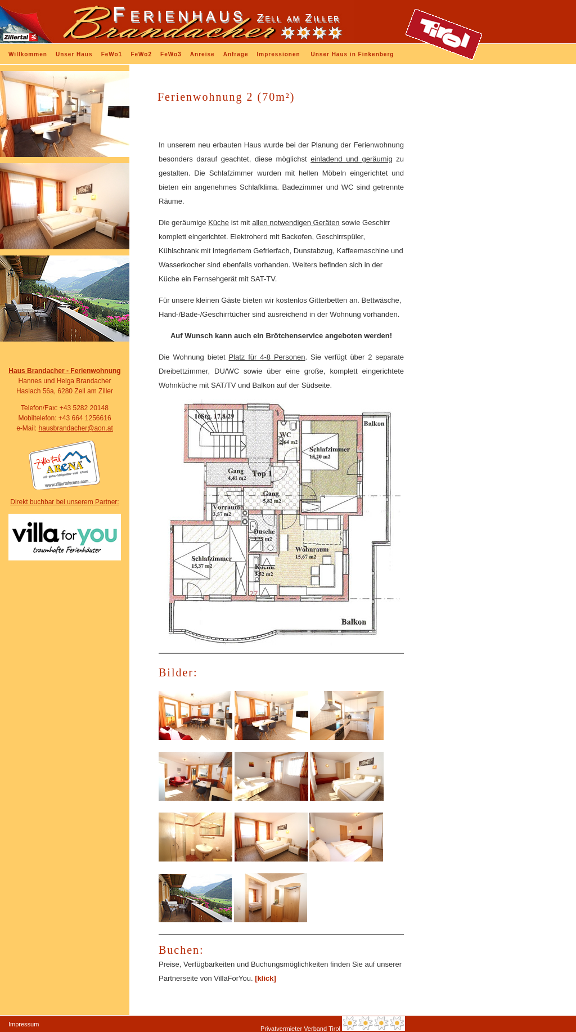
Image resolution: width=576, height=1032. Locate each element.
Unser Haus (74, 54)
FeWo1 (112, 54)
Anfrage (236, 54)
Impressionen (278, 54)
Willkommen (27, 54)
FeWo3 (171, 54)
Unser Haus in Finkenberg (352, 54)
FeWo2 (141, 54)
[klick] (264, 978)
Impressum (23, 1024)
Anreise (202, 54)
